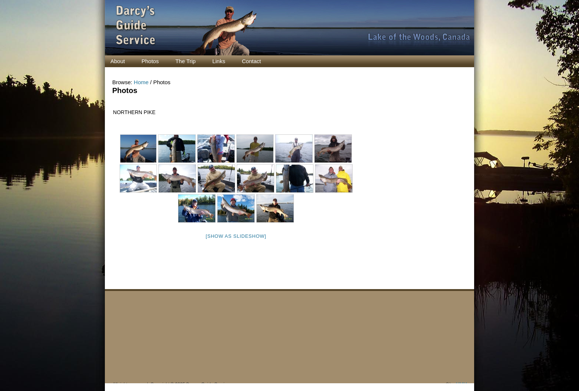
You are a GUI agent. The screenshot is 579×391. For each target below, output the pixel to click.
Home (141, 82)
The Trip (185, 61)
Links (218, 61)
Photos (150, 61)
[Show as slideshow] (236, 236)
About (117, 61)
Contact (251, 61)
